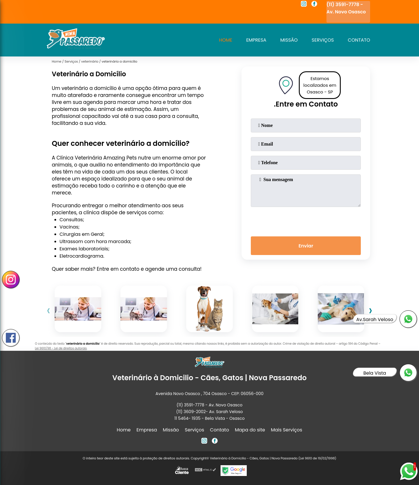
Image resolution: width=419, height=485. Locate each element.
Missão (289, 40)
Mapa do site (250, 429)
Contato (359, 40)
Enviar (306, 245)
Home (225, 40)
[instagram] (304, 4)
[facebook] (314, 4)
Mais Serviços (286, 429)
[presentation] (306, 220)
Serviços (323, 40)
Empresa (256, 40)
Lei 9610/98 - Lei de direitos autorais (61, 348)
